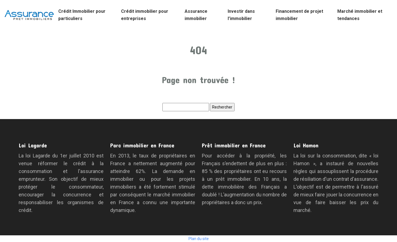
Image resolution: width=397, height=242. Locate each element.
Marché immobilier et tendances (359, 15)
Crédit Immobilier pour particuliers (81, 15)
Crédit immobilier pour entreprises (144, 15)
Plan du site (199, 238)
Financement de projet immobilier (299, 15)
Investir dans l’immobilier (241, 15)
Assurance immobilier (196, 15)
